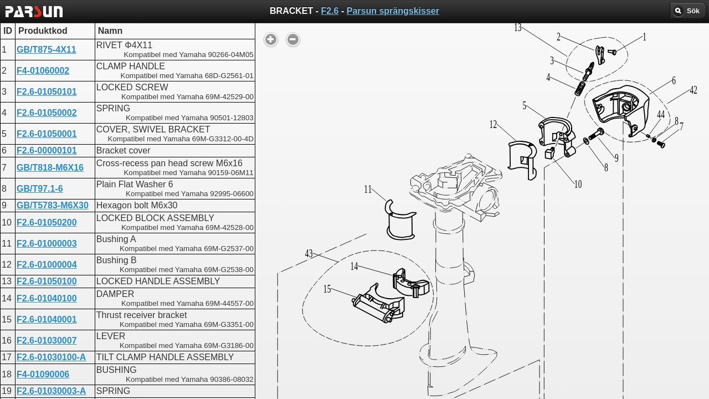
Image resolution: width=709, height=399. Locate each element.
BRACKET (313, 280)
